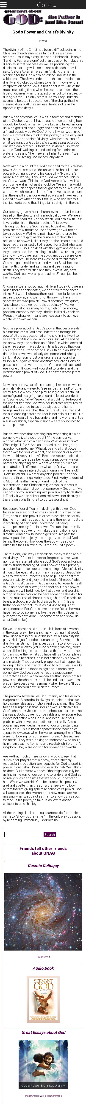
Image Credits (32, 1096)
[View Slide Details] (43, 1064)
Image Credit (43, 957)
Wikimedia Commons (51, 1096)
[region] (43, 1064)
